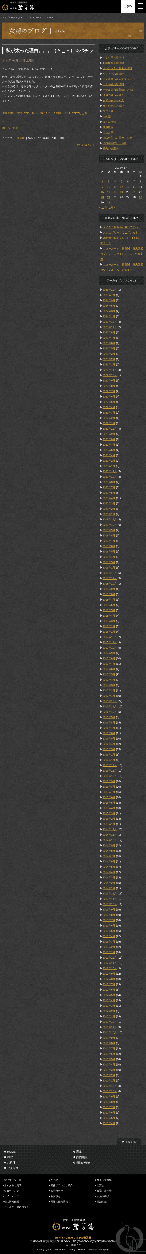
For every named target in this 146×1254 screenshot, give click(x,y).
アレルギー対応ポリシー (17, 1207)
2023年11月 (110, 327)
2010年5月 (109, 1117)
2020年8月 (109, 482)
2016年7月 (109, 727)
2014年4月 (109, 872)
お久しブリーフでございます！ (121, 232)
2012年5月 (109, 995)
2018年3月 (109, 621)
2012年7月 (109, 984)
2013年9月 (109, 909)
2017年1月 (109, 695)
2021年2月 (109, 460)
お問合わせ (57, 1190)
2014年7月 (109, 856)
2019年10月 (110, 524)
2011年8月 (109, 1043)
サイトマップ (11, 1196)
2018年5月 (109, 610)
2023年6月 (109, 343)
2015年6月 (109, 797)
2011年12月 (110, 1021)
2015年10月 (110, 775)
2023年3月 (109, 353)
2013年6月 (109, 925)
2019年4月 (109, 556)
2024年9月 (109, 300)
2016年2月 (109, 754)
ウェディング (11, 1190)
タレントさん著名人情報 (117, 68)
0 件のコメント (86, 144)
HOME (11, 1151)
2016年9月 (109, 717)
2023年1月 (109, 364)
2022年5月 (109, 401)
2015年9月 (109, 781)
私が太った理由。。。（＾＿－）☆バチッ (50, 50)
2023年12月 (110, 321)
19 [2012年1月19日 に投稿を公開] (121, 192)
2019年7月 (109, 540)
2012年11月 (110, 962)
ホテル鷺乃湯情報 (113, 84)
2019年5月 (109, 551)
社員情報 (108, 127)
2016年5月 (109, 738)
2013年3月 (109, 941)
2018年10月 (110, 583)
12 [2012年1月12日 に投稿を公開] (121, 186)
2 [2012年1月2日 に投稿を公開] (102, 181)
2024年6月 (109, 305)
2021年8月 (109, 439)
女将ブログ (23, 17)
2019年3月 (109, 562)
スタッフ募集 (104, 1179)
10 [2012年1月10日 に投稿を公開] (108, 186)
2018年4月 (109, 615)
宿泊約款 (102, 1201)
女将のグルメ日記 (113, 105)
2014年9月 (109, 845)
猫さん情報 (109, 121)
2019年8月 (109, 535)
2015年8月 (109, 786)
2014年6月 (109, 861)
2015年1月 (109, 824)
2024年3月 (109, 311)
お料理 (11, 1162)
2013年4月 (109, 936)
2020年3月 (109, 503)
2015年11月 (110, 770)
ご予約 (128, 6)
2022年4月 (109, 407)
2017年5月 (109, 674)
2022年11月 (110, 369)
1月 (44, 17)
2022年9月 (109, 380)
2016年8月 (109, 722)
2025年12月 (110, 289)
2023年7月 (109, 337)
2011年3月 (109, 1069)
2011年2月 (109, 1075)
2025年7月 (109, 295)
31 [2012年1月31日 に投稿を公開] (108, 202)
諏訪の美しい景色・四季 (117, 137)
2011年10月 (110, 1032)
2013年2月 (109, 946)
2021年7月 (109, 444)
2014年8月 (109, 850)
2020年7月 (109, 487)
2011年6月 (109, 1053)
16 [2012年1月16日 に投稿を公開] (102, 192)
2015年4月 (109, 808)
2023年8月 (109, 332)
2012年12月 (110, 957)
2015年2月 (109, 818)
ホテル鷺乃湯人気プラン (117, 79)
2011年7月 (109, 1048)
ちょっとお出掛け (113, 73)
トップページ (8, 17)
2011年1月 (109, 1080)
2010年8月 (109, 1101)
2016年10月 (110, 711)
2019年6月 (109, 546)
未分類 (21, 138)
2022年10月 (110, 375)
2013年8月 (109, 914)
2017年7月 (109, 663)
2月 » (112, 207)
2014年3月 (109, 877)
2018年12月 (110, 572)
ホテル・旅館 (10, 127)
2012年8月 (109, 979)
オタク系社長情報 (113, 57)
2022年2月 (109, 417)
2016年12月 (110, 701)
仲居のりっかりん (113, 95)
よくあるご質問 (12, 1185)
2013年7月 (109, 920)
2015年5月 (109, 802)
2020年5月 (109, 492)
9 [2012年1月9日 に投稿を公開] (102, 186)
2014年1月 (109, 888)
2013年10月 (110, 904)
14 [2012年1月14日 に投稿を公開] (134, 186)
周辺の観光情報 (59, 1201)
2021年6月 (109, 450)
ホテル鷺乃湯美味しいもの (119, 89)
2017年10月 (110, 647)
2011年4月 (109, 1064)
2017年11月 (110, 642)
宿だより (108, 111)
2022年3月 (109, 412)
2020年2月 (109, 508)
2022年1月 (109, 423)
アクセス (12, 1168)
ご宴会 (100, 1185)
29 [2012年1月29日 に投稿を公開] (140, 197)
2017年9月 (109, 653)
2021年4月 (109, 455)
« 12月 (103, 207)
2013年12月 (110, 893)
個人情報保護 (11, 1201)
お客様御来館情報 (113, 63)
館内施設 (82, 1157)
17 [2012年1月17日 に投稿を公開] (108, 192)
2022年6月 (109, 396)
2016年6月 (109, 733)
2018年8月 (109, 594)
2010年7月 (109, 1107)
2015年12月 (110, 765)
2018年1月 (109, 631)
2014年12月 (110, 829)
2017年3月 (109, 685)
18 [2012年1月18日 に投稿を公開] (115, 192)
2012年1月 (109, 1016)
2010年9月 (109, 1096)
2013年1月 (109, 952)
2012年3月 (109, 1005)
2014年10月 (110, 840)
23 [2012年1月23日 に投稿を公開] (102, 197)
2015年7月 (109, 792)
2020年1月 (109, 514)
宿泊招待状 (103, 1196)
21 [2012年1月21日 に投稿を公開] (134, 192)
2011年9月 (109, 1037)
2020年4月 (109, 498)
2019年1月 (109, 567)
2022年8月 (109, 385)
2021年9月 (109, 433)
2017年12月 (110, 637)
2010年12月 (110, 1085)
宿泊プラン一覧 (12, 1179)
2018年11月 (110, 578)
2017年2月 (109, 690)
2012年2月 (109, 1011)
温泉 (79, 1151)
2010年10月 (110, 1091)
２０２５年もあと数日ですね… (121, 227)
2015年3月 (109, 813)
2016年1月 (109, 759)
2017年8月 (109, 658)
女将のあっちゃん (113, 100)
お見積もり (57, 1196)
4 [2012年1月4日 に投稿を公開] (115, 181)
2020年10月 (110, 476)
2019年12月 (110, 519)
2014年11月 (110, 834)
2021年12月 (110, 428)
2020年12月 (110, 471)
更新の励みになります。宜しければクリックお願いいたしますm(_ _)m (44, 113)
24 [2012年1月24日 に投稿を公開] (108, 197)
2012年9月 (109, 973)
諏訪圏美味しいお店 (115, 143)
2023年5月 (109, 348)
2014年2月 (109, 882)
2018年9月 (109, 588)
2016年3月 (109, 749)
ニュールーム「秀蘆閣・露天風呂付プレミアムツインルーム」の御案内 (121, 254)
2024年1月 (109, 316)
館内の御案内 (111, 148)
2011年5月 (109, 1059)
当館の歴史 (83, 1162)
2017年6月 (109, 669)
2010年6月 (109, 1112)
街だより (108, 132)
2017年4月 (109, 679)
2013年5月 (109, 930)
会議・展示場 (104, 1190)
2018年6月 (109, 604)
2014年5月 (109, 866)
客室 (10, 1157)
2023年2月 (109, 359)
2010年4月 (109, 1123)
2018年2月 (109, 626)
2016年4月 (109, 743)
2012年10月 (110, 968)
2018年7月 (109, 599)
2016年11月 (110, 706)
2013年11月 (110, 898)
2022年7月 (109, 391)
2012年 (35, 17)
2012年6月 (109, 989)
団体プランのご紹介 (62, 1185)
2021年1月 (109, 466)
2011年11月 (110, 1027)
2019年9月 (109, 530)
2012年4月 (109, 1000)
